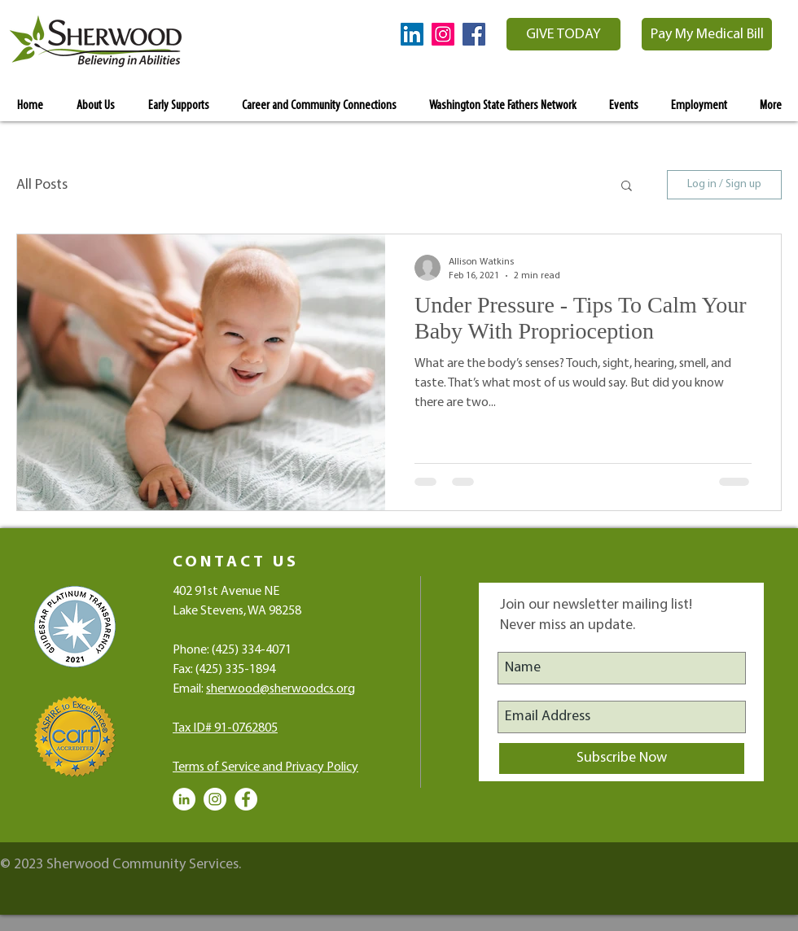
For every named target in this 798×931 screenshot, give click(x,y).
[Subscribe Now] (622, 758)
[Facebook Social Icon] (474, 34)
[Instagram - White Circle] (215, 799)
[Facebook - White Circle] (246, 799)
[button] (626, 186)
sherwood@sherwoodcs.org (280, 689)
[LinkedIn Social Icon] (412, 34)
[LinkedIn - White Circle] (184, 799)
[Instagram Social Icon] (443, 34)
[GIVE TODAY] (563, 34)
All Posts (42, 185)
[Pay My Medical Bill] (707, 34)
